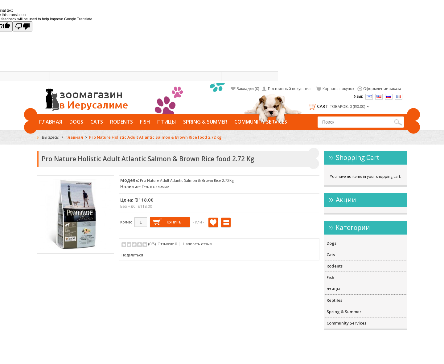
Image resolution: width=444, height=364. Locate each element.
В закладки (213, 222)
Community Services (260, 121)
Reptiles (334, 300)
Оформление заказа (382, 88)
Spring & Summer (205, 121)
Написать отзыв (197, 244)
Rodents (121, 121)
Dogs (76, 121)
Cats (96, 121)
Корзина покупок (338, 88)
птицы (166, 121)
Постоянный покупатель (290, 88)
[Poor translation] (22, 26)
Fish (145, 121)
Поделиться (132, 255)
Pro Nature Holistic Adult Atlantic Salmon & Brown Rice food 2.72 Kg (155, 137)
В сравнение (226, 222)
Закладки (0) (247, 88)
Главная (50, 121)
